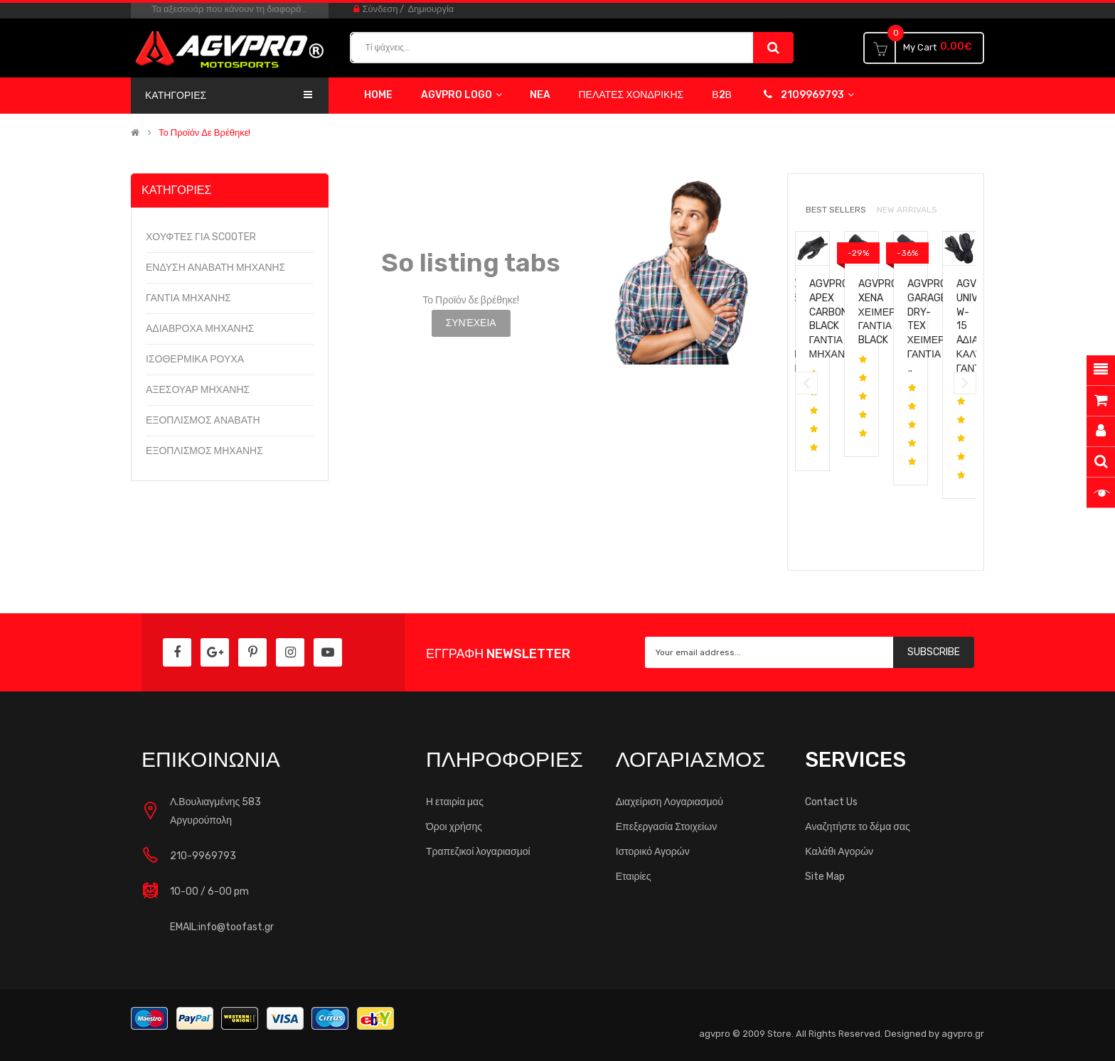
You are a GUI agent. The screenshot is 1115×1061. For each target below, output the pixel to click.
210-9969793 (203, 856)
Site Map (825, 877)
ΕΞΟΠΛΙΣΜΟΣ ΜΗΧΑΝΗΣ (204, 451)
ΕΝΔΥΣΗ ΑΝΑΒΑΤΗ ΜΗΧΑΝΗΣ (215, 268)
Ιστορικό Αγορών (653, 852)
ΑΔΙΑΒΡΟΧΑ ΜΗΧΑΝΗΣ (200, 329)
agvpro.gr (962, 1033)
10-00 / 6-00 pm (209, 891)
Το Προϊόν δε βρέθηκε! (204, 133)
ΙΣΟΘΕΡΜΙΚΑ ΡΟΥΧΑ (195, 359)
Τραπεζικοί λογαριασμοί (478, 852)
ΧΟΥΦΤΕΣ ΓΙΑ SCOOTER (201, 237)
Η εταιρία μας (455, 802)
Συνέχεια (471, 323)
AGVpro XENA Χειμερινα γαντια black (885, 312)
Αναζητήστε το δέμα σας (857, 827)
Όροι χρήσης (454, 827)
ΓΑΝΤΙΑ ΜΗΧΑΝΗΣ (188, 298)
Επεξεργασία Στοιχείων (666, 827)
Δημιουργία (430, 9)
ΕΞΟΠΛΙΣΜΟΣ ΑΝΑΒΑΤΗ (203, 420)
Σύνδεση (380, 9)
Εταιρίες (633, 877)
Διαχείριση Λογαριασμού (669, 802)
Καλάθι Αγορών (839, 852)
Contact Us (831, 802)
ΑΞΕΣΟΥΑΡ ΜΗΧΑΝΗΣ (198, 390)
